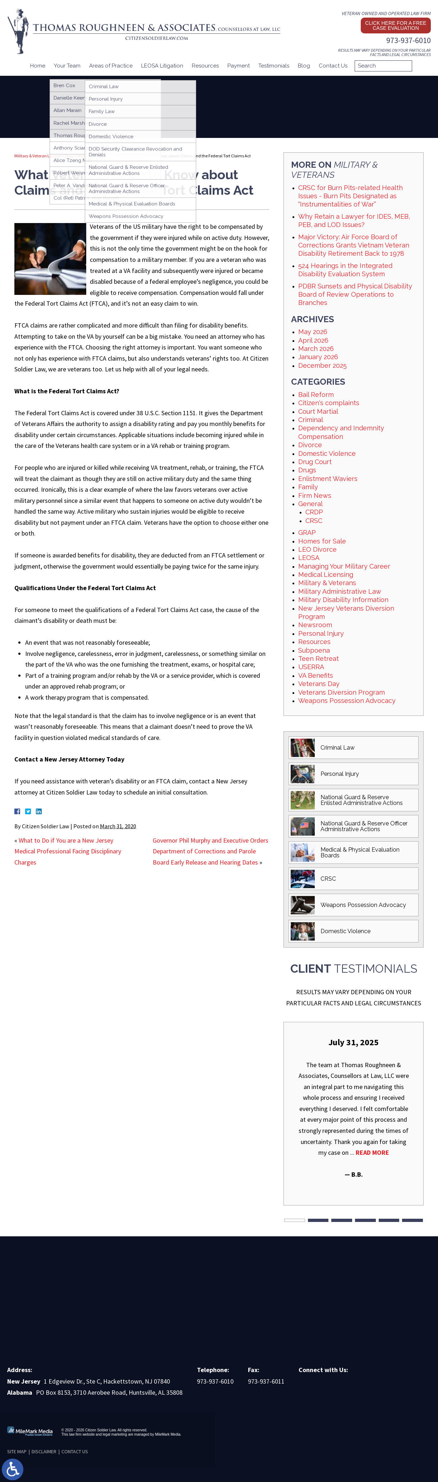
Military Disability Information (343, 599)
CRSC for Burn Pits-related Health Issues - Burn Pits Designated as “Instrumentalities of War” (350, 196)
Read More (372, 1152)
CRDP (314, 512)
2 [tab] (318, 1220)
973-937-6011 (266, 1381)
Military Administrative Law (339, 591)
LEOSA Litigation (162, 65)
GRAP (307, 532)
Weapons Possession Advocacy (347, 700)
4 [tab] (365, 1220)
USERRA (311, 667)
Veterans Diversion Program (341, 692)
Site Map (17, 1451)
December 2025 (322, 365)
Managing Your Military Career (344, 566)
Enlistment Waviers (328, 478)
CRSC (313, 520)
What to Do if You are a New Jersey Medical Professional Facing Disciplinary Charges (67, 851)
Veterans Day (319, 683)
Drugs (307, 470)
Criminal (310, 419)
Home (37, 65)
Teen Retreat (318, 658)
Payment (238, 65)
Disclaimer (44, 1451)
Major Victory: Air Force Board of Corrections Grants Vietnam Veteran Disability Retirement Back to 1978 (353, 245)
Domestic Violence (327, 453)
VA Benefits (315, 675)
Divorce (310, 445)
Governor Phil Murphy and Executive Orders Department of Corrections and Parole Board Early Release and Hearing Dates (210, 851)
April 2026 (313, 340)
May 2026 (312, 331)
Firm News (314, 495)
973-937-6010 (408, 40)
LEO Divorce (317, 549)
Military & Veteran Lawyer (37, 155)
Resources (205, 65)
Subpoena (314, 650)
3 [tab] (341, 1220)
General (310, 504)
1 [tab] (294, 1220)
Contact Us (333, 65)
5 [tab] (389, 1220)
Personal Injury (321, 633)
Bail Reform (316, 394)
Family (308, 487)
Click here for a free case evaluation (395, 25)
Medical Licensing (325, 574)
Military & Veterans (94, 155)
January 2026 (318, 357)
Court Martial (318, 411)
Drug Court (315, 462)
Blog (304, 65)
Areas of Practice (111, 65)
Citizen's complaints (328, 403)
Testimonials (273, 65)
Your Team (67, 65)
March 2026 (316, 348)
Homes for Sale (322, 541)
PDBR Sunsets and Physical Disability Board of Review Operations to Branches (355, 294)
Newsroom (315, 625)
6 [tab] (412, 1220)
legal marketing (115, 1434)
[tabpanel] (353, 1108)
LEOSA (308, 557)
